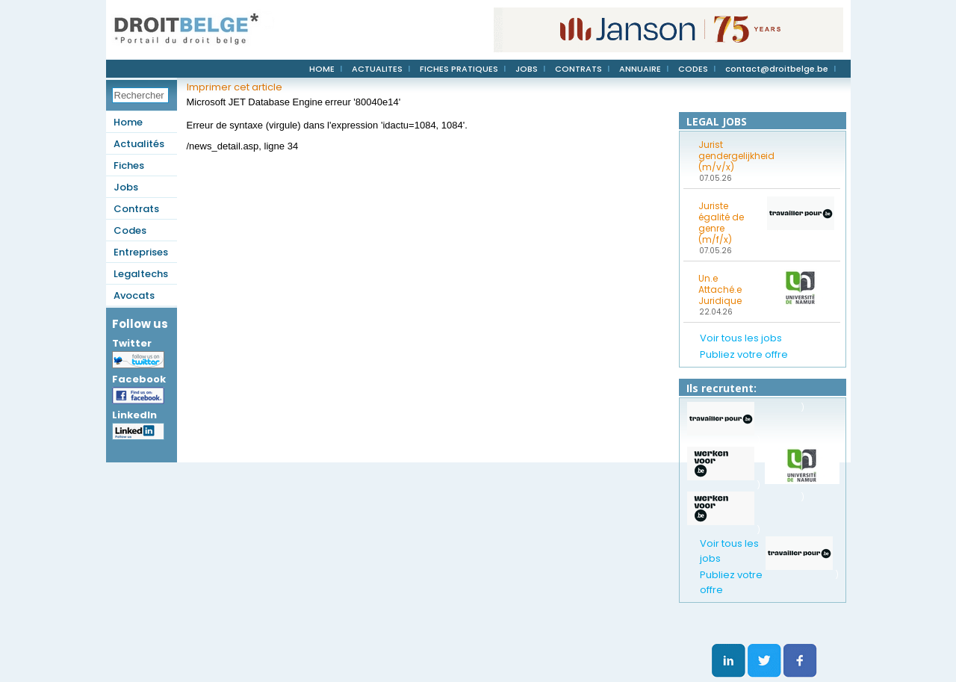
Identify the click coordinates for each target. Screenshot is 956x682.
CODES (693, 69)
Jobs (126, 187)
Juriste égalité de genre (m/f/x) (721, 222)
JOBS (526, 69)
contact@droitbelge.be (776, 69)
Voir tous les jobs (741, 338)
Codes (130, 230)
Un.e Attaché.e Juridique (720, 289)
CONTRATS (578, 69)
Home (128, 122)
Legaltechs (141, 274)
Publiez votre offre (744, 354)
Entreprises (141, 252)
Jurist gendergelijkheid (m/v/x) (728, 156)
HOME (322, 69)
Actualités (139, 144)
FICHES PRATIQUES (459, 69)
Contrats (136, 209)
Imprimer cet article (234, 87)
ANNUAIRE (640, 69)
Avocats (134, 295)
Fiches (129, 165)
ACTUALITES (377, 69)
